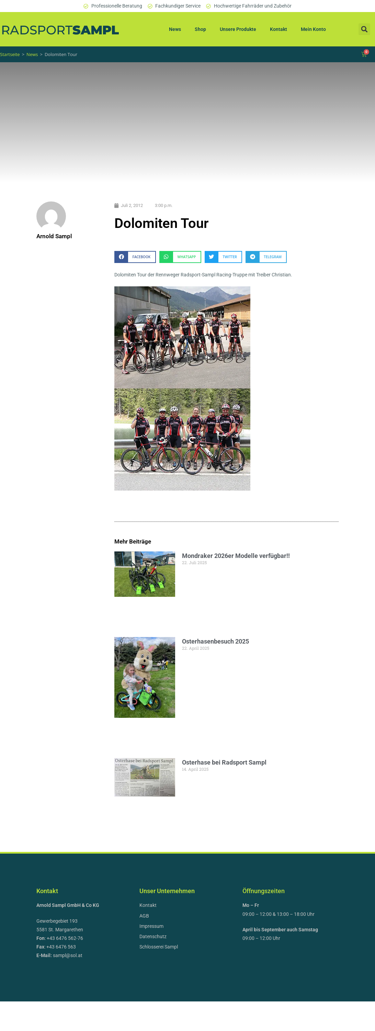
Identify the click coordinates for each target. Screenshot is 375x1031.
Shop (200, 29)
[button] (364, 29)
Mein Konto (313, 29)
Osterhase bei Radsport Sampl (231, 783)
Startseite (10, 54)
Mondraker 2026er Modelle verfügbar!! (242, 555)
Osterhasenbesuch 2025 (222, 650)
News (175, 29)
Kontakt (278, 29)
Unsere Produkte (238, 29)
